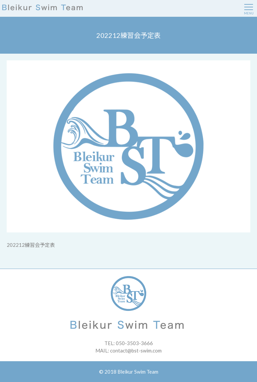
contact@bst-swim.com (136, 350)
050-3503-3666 (134, 343)
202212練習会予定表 (31, 245)
